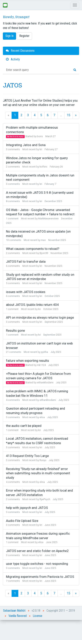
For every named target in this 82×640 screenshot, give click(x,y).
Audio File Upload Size (22, 521)
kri (41, 149)
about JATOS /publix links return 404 (32, 305)
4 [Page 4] (35, 115)
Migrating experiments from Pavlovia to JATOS (40, 577)
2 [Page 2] (21, 115)
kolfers (43, 166)
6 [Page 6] (48, 115)
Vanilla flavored (17, 616)
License (37, 616)
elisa (42, 417)
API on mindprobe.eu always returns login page (40, 317)
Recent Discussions (20, 50)
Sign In (9, 36)
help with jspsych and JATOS (27, 508)
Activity (13, 59)
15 (68, 115)
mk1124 (41, 365)
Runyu (43, 460)
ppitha (44, 352)
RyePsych (45, 499)
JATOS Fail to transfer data (26, 261)
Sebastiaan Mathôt (14, 610)
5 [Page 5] (41, 115)
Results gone (15, 330)
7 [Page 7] (54, 115)
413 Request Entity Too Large (27, 456)
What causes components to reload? (32, 249)
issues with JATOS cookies (25, 292)
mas (43, 240)
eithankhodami (45, 382)
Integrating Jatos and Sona (26, 145)
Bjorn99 (44, 253)
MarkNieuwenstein (48, 218)
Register (24, 36)
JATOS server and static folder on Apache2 (37, 551)
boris (40, 136)
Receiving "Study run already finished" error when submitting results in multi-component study (38, 473)
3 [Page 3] (28, 115)
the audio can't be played (23, 426)
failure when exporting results (27, 361)
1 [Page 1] (15, 115)
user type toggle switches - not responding (37, 564)
